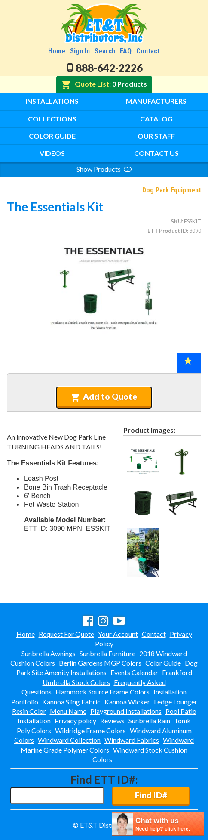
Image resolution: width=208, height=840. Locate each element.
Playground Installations (126, 711)
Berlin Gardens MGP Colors (100, 663)
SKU (176, 221)
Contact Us (156, 153)
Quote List (92, 84)
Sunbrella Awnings (48, 653)
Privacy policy (75, 720)
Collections (52, 119)
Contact (148, 51)
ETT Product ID (167, 230)
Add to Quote (104, 396)
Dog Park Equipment (171, 190)
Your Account (118, 634)
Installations (52, 101)
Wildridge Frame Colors (90, 730)
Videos (52, 153)
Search (105, 51)
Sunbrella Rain (149, 720)
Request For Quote (66, 634)
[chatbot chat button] (158, 824)
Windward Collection (69, 740)
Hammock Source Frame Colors (102, 692)
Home (56, 51)
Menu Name (68, 711)
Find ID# (151, 795)
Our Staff (156, 136)
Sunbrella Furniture (107, 653)
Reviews (112, 720)
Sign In (80, 51)
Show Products (104, 169)
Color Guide (52, 136)
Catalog (156, 119)
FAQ (126, 51)
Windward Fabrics (131, 740)
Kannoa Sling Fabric (71, 701)
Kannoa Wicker (127, 701)
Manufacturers (156, 101)
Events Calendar (134, 672)
